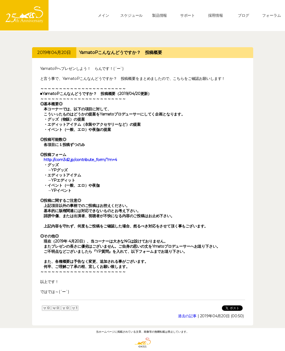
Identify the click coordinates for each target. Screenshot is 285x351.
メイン (103, 15)
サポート (187, 15)
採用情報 (215, 15)
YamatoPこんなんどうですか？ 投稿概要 (120, 52)
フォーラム (271, 15)
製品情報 (159, 15)
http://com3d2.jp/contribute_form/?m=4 (80, 159)
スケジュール (131, 15)
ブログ (243, 15)
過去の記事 (187, 315)
